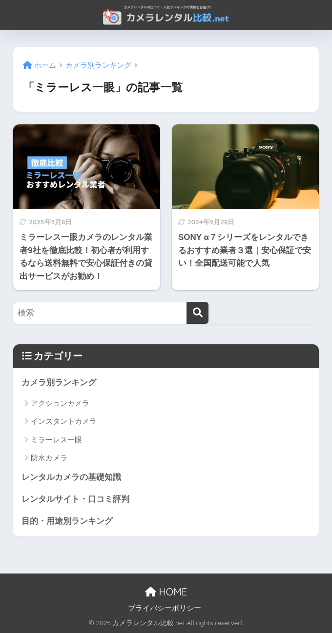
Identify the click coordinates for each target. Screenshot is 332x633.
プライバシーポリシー (164, 608)
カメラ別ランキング (58, 382)
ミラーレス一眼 (56, 439)
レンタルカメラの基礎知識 (71, 477)
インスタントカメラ (64, 421)
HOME (166, 592)
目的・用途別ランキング (67, 521)
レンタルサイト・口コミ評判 (75, 499)
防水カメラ (49, 458)
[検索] (197, 313)
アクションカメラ (60, 403)
